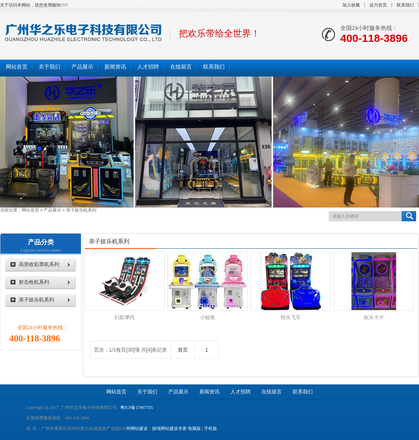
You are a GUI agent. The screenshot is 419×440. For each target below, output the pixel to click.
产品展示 (52, 210)
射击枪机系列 (34, 282)
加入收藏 (351, 5)
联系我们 (405, 5)
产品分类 (41, 242)
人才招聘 (240, 392)
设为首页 (378, 5)
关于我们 (147, 392)
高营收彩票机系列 (39, 264)
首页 (183, 350)
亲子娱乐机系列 (81, 210)
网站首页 (30, 210)
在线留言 (272, 392)
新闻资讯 (209, 392)
